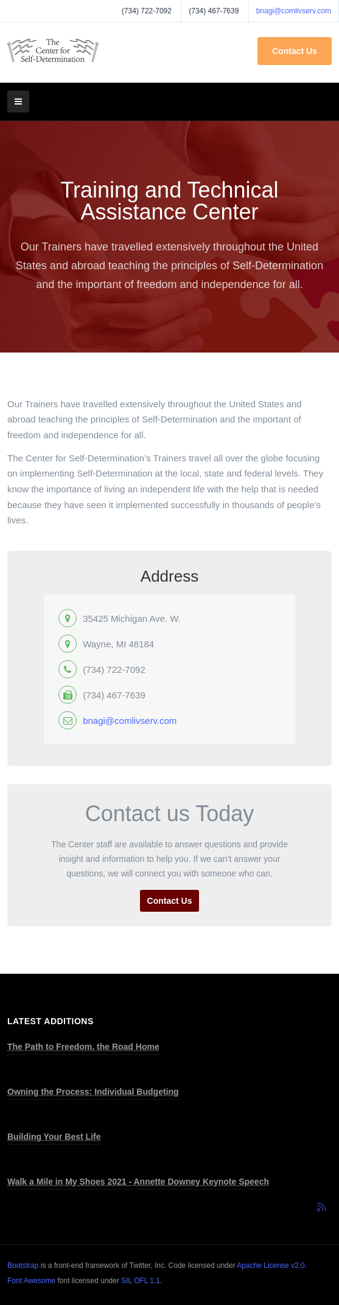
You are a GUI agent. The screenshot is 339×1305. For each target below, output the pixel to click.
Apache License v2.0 (270, 1265)
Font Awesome (31, 1280)
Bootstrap (22, 1265)
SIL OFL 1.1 (140, 1280)
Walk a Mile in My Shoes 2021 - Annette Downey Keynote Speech (138, 1181)
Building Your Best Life (54, 1136)
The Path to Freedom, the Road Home (83, 1047)
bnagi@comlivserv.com (293, 11)
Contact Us (294, 51)
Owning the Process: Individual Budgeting (93, 1092)
